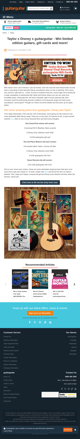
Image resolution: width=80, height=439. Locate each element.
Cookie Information (10, 357)
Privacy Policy (33, 318)
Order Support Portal (11, 343)
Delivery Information (11, 340)
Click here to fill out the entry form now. (40, 182)
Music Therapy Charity (11, 394)
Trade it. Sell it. (9, 383)
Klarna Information (10, 364)
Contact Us (59, 2)
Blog (20, 2)
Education (7, 390)
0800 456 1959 (72, 2)
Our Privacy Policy (10, 397)
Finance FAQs (9, 354)
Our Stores (13, 2)
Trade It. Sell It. (30, 2)
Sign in (62, 10)
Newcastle (72, 354)
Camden (73, 340)
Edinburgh (72, 343)
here (12, 119)
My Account (64, 7)
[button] (76, 8)
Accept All (68, 430)
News (12, 33)
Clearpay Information (11, 368)
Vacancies (7, 401)
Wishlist (67, 10)
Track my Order (9, 347)
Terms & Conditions (10, 361)
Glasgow (73, 350)
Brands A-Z (41, 2)
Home (4, 33)
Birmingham (72, 336)
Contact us (7, 336)
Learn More (8, 431)
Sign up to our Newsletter (40, 313)
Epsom (74, 347)
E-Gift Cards (8, 380)
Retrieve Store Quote (11, 350)
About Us (50, 2)
